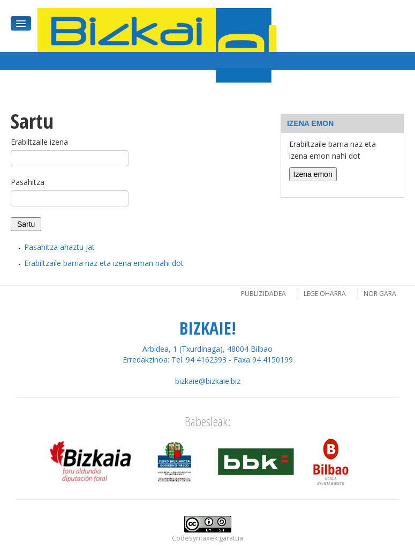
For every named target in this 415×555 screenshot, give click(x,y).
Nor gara (380, 293)
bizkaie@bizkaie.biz (207, 381)
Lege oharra (325, 293)
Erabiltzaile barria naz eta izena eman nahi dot (104, 263)
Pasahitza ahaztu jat (59, 247)
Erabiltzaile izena (39, 142)
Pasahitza (27, 182)
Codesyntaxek (194, 538)
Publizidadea (263, 293)
